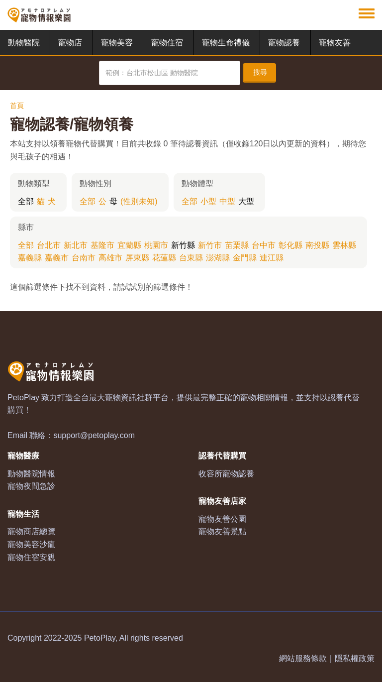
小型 (208, 201)
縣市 (26, 227)
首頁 (17, 106)
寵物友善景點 (222, 531)
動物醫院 (24, 42)
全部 (26, 201)
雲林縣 (344, 245)
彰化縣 (290, 245)
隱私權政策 (355, 658)
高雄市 (110, 257)
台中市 (264, 245)
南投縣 (317, 245)
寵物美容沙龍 (31, 544)
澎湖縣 (218, 257)
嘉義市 (57, 257)
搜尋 (260, 72)
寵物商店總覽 (31, 531)
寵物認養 (284, 42)
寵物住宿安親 (31, 557)
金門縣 (245, 257)
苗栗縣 (237, 245)
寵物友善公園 (222, 519)
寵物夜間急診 (31, 486)
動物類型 (34, 183)
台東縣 (191, 257)
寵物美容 (117, 42)
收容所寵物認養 (226, 473)
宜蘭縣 (129, 245)
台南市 (84, 257)
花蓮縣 (164, 257)
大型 (246, 201)
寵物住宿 (167, 42)
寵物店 (70, 42)
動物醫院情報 (31, 473)
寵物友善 (335, 42)
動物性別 (95, 183)
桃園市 (156, 245)
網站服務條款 (303, 658)
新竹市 (210, 245)
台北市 (49, 245)
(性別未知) (139, 201)
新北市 (76, 245)
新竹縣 (183, 245)
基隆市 (102, 245)
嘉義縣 (30, 257)
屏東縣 (137, 257)
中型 (227, 201)
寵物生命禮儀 (226, 42)
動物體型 (197, 183)
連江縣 (272, 257)
